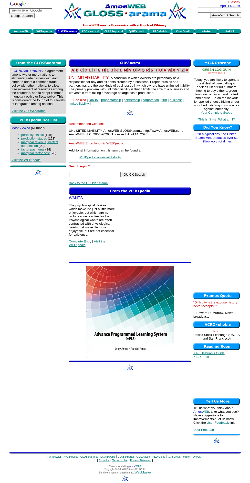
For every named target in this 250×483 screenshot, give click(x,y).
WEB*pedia (71, 456)
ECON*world (107, 456)
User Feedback (218, 422)
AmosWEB (55, 456)
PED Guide (158, 456)
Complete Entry (80, 241)
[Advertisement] (125, 46)
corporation (151, 100)
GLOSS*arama (89, 456)
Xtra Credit (201, 357)
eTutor (186, 456)
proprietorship (111, 100)
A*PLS (197, 456)
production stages (34, 138)
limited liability (79, 103)
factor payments (32, 149)
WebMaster (143, 472)
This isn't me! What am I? (216, 119)
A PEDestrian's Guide (209, 353)
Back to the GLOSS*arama (88, 183)
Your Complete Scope (216, 112)
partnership (132, 100)
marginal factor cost (35, 153)
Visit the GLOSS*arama (28, 111)
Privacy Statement (140, 460)
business (176, 100)
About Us (104, 460)
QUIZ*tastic (143, 456)
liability (93, 100)
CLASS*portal (126, 456)
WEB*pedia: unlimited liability (100, 157)
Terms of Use (119, 460)
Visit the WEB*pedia (26, 160)
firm (164, 100)
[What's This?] (216, 72)
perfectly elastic (32, 135)
